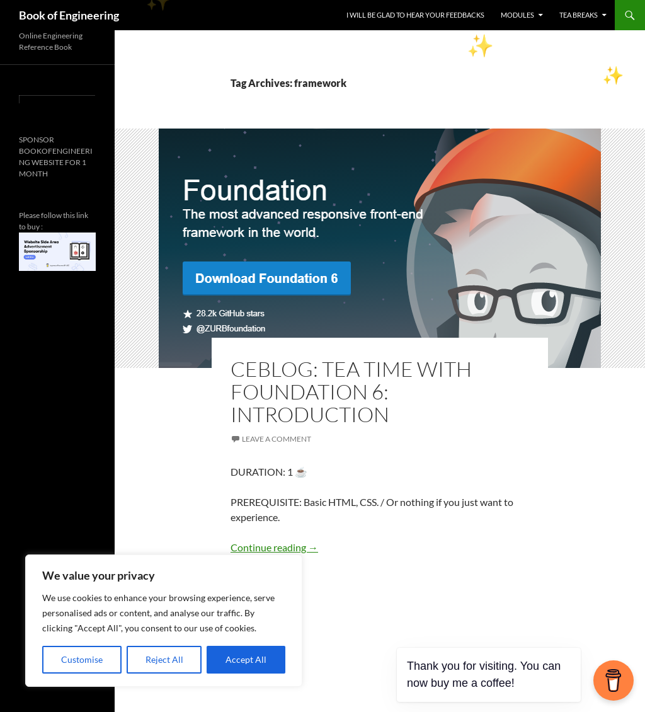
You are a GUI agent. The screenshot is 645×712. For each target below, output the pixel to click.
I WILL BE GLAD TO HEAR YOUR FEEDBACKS (415, 15)
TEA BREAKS (578, 15)
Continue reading (274, 547)
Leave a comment (276, 439)
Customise (82, 659)
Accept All (245, 659)
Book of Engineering (69, 15)
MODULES (517, 15)
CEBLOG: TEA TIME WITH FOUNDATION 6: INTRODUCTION (351, 391)
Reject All (164, 659)
